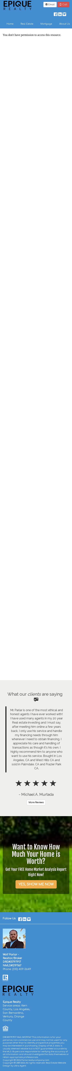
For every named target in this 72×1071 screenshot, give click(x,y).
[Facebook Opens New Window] (55, 13)
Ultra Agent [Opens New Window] (20, 1066)
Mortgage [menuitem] (46, 24)
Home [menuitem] (10, 24)
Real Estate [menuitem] (27, 24)
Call (63, 4)
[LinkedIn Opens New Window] (60, 13)
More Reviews (36, 802)
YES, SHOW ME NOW (36, 884)
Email (50, 4)
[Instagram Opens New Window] (64, 13)
